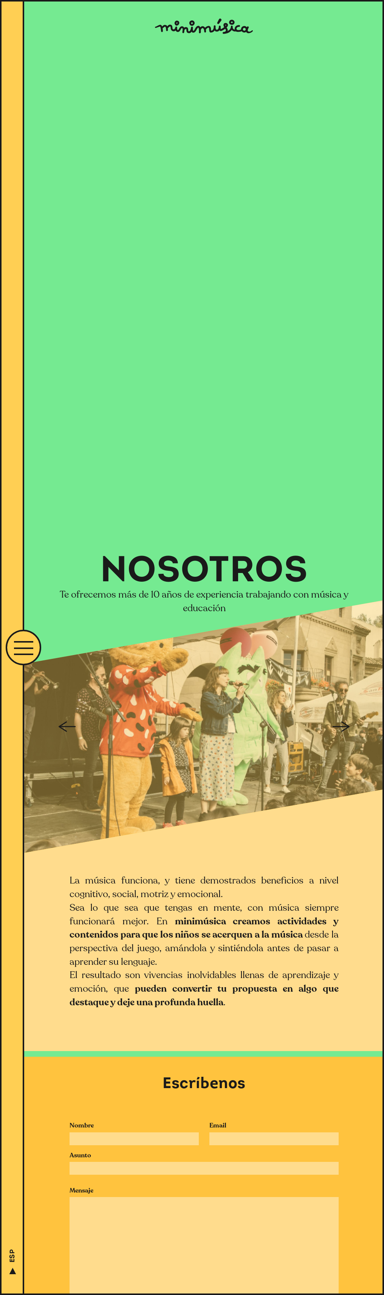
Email (217, 1125)
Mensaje (81, 1190)
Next (343, 726)
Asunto (80, 1155)
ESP (12, 1255)
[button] (23, 647)
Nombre (82, 1125)
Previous (65, 726)
